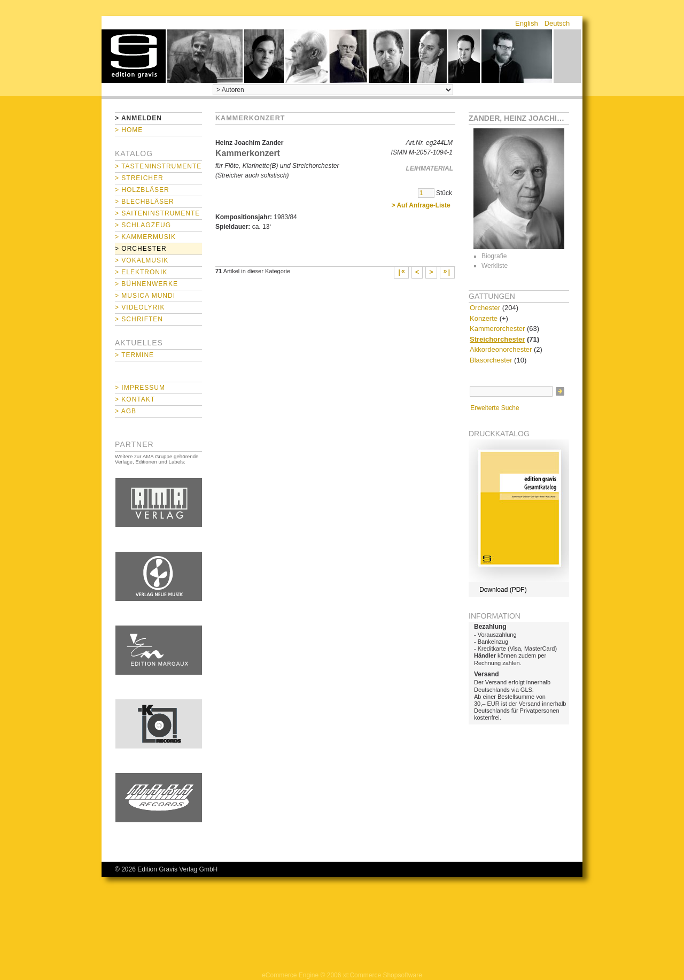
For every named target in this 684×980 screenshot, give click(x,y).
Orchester (485, 308)
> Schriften (139, 319)
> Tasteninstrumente (158, 166)
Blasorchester (491, 360)
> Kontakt (135, 399)
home (134, 56)
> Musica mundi (145, 295)
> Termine (134, 355)
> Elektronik (141, 272)
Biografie (494, 256)
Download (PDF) (503, 589)
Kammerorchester (497, 329)
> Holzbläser (142, 190)
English (526, 23)
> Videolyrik (140, 307)
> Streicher (139, 178)
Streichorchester (497, 339)
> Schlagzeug (143, 225)
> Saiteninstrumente (157, 213)
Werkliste (494, 265)
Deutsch (557, 23)
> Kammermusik (145, 237)
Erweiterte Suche (494, 408)
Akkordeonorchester (501, 349)
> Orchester (141, 248)
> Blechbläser (144, 201)
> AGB (125, 411)
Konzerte (484, 318)
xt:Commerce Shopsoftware (382, 975)
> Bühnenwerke (146, 284)
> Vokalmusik (141, 260)
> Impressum (140, 387)
